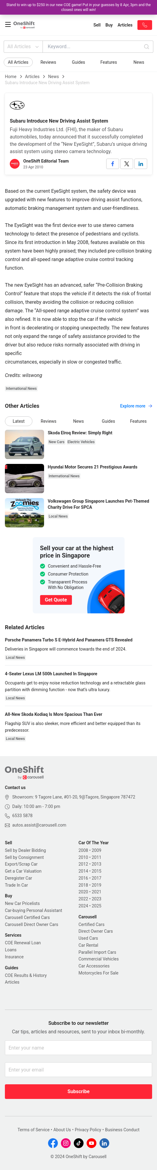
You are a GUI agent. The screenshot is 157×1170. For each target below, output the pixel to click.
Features (108, 62)
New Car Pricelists (22, 903)
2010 (83, 857)
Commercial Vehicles (99, 958)
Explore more (136, 406)
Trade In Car (16, 885)
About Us (62, 1129)
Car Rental (88, 945)
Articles (32, 76)
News (138, 62)
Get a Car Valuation (23, 871)
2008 (83, 850)
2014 (83, 871)
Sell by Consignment (24, 857)
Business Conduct (122, 1129)
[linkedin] (140, 164)
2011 (96, 857)
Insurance (14, 956)
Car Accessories (94, 966)
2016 (83, 878)
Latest (18, 421)
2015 (96, 871)
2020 (83, 891)
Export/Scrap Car (21, 864)
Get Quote (56, 600)
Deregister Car (18, 878)
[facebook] (112, 164)
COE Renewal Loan (23, 942)
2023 (96, 898)
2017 (96, 878)
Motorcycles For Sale (99, 973)
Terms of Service (33, 1129)
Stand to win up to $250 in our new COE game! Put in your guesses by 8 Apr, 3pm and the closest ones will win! (78, 7)
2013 (96, 864)
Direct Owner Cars (96, 931)
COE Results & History (26, 975)
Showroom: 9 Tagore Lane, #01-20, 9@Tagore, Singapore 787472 (73, 797)
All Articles (23, 47)
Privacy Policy (88, 1129)
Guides (78, 62)
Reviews (48, 62)
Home (11, 76)
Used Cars (88, 938)
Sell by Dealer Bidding (25, 850)
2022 (83, 898)
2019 (96, 885)
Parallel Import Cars (97, 952)
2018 (83, 885)
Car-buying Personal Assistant (33, 910)
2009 (96, 850)
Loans (11, 949)
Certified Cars (92, 924)
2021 (96, 891)
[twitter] (126, 164)
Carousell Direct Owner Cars (31, 924)
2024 (83, 905)
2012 (83, 864)
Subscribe (78, 1091)
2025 (96, 905)
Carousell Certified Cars (27, 917)
